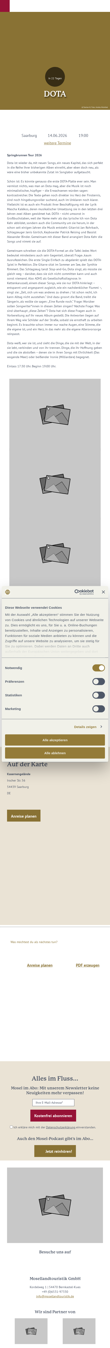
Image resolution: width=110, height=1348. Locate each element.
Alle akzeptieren (55, 740)
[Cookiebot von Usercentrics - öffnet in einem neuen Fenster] (74, 592)
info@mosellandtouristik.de (55, 1296)
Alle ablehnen (55, 753)
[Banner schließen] (103, 592)
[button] (5, 6)
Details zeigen (85, 726)
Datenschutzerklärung (60, 1127)
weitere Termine (57, 142)
